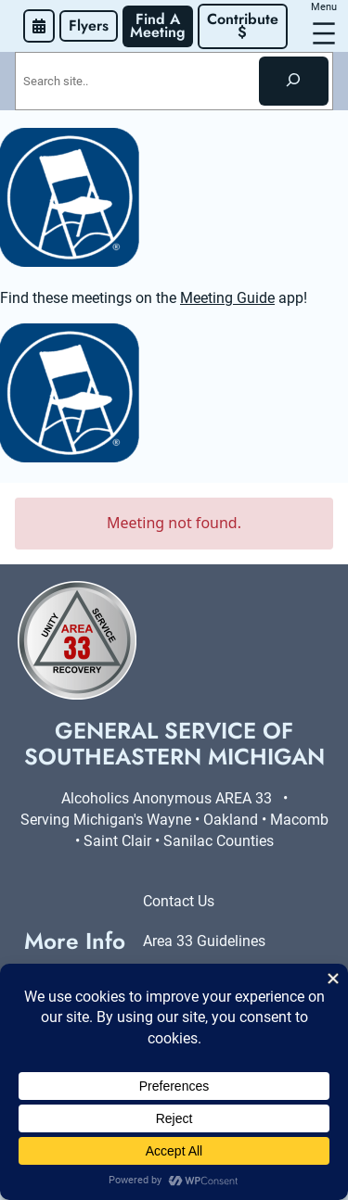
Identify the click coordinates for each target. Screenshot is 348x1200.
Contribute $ (245, 25)
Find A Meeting (158, 25)
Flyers (89, 25)
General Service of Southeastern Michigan (174, 743)
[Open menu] (323, 33)
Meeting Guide (227, 298)
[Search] (294, 81)
